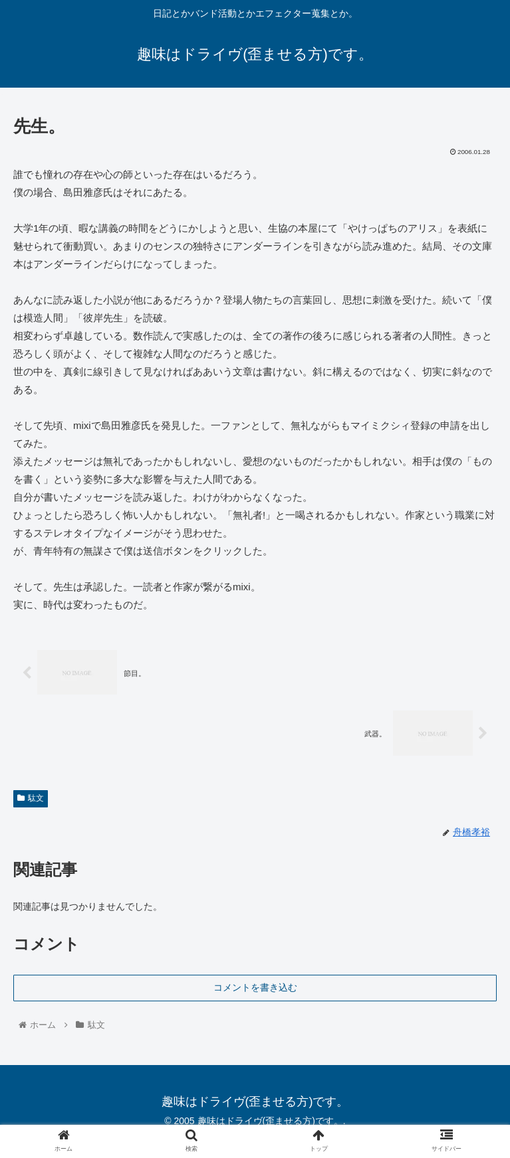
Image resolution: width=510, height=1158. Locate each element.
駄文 (30, 798)
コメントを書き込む (255, 986)
